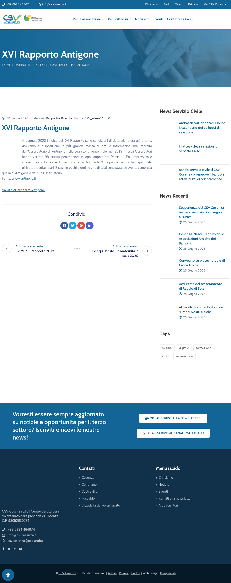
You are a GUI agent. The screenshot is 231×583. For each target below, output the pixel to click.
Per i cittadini (119, 19)
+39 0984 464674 (18, 4)
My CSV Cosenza (215, 4)
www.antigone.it (24, 178)
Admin (112, 573)
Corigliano (89, 484)
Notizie (142, 19)
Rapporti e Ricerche (31, 65)
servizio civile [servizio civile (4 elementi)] (184, 356)
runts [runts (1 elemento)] (165, 356)
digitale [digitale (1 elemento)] (184, 348)
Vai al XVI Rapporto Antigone (23, 190)
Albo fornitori (168, 505)
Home (6, 65)
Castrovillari (90, 491)
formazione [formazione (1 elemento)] (203, 348)
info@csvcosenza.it (54, 4)
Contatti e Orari (180, 19)
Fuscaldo (88, 498)
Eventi (158, 19)
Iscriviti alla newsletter (175, 498)
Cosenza (88, 477)
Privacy (193, 4)
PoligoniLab (168, 573)
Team (178, 4)
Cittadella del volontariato (101, 505)
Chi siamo (151, 4)
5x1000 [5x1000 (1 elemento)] (167, 348)
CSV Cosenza (67, 573)
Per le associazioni (88, 19)
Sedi (166, 4)
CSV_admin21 (94, 118)
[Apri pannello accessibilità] (8, 575)
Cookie (135, 573)
